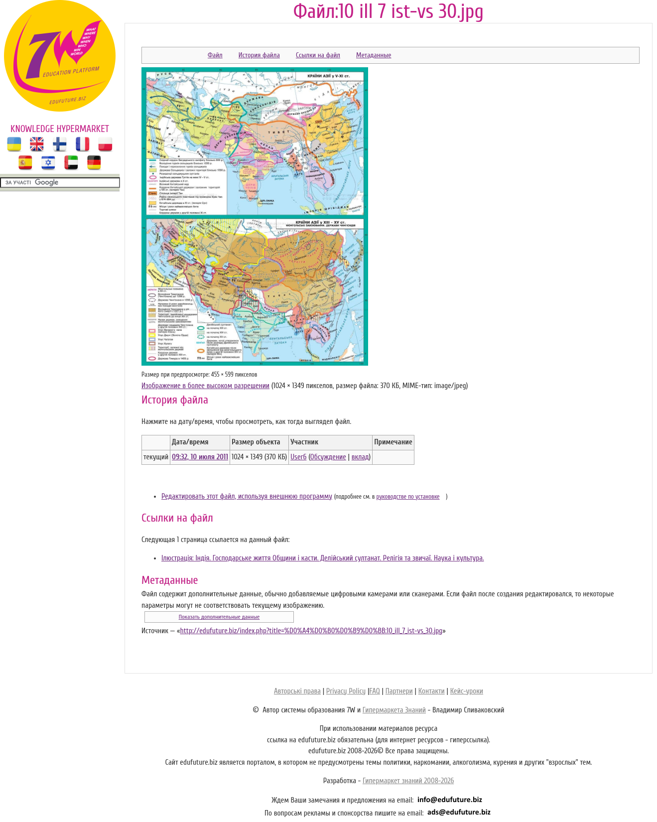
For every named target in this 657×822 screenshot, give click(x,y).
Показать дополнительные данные (219, 616)
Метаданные (373, 55)
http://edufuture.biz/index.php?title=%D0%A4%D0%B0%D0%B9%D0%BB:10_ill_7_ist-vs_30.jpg (311, 631)
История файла (259, 55)
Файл (215, 55)
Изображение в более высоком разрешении (205, 386)
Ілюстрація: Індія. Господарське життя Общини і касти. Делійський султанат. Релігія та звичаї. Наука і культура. (322, 558)
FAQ (374, 691)
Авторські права (297, 691)
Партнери (399, 691)
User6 (298, 457)
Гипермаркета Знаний (394, 710)
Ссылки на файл (318, 55)
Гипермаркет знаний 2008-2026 (408, 781)
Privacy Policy (346, 691)
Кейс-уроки (466, 691)
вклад (360, 457)
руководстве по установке (408, 496)
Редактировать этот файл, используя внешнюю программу (246, 496)
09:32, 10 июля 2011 (200, 457)
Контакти (431, 691)
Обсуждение (328, 457)
